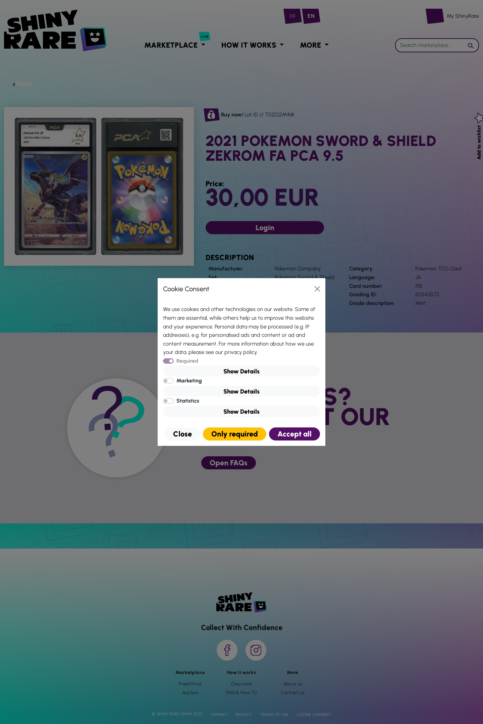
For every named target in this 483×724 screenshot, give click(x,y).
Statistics (187, 401)
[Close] (317, 288)
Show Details (241, 371)
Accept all (294, 433)
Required (187, 361)
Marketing (189, 380)
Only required (234, 433)
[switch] (168, 380)
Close (182, 433)
